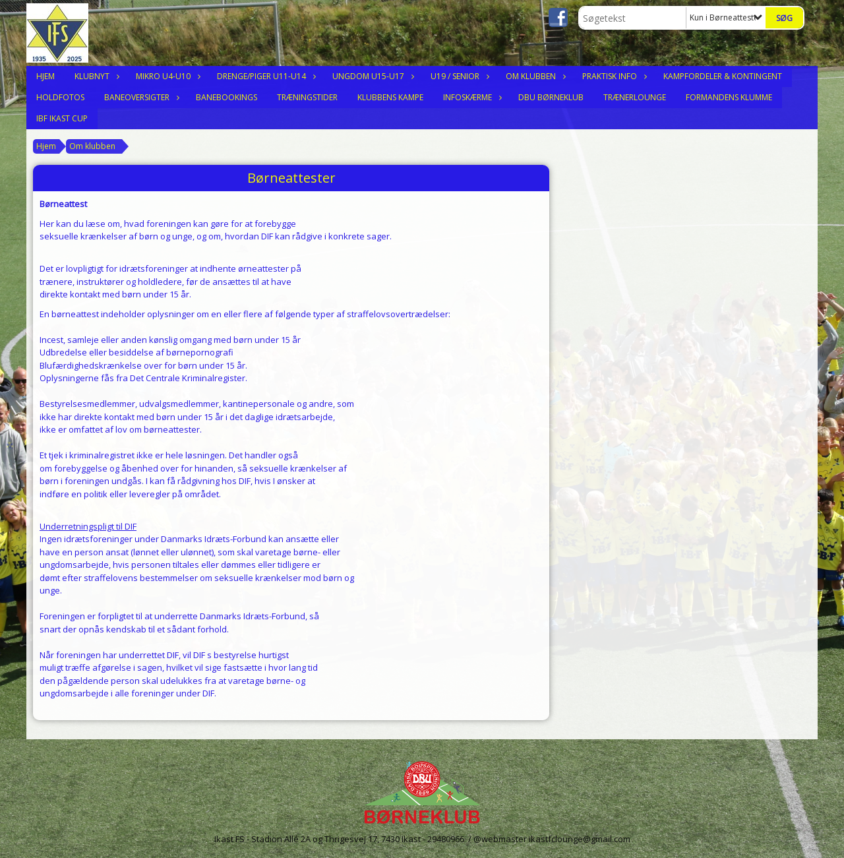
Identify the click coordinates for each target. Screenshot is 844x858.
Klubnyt (95, 76)
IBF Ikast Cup (62, 118)
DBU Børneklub (551, 97)
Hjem (45, 76)
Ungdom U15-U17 (371, 76)
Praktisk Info (613, 76)
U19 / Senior (458, 76)
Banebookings (226, 97)
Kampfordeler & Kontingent (722, 76)
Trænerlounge (634, 97)
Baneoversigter (140, 97)
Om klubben (534, 76)
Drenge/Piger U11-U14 (265, 76)
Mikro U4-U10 (166, 76)
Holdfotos (60, 97)
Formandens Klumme (729, 97)
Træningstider (307, 97)
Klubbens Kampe (390, 97)
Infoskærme (470, 97)
